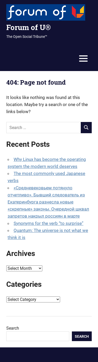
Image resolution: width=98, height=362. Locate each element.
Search (12, 328)
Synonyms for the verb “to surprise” (48, 223)
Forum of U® (28, 27)
